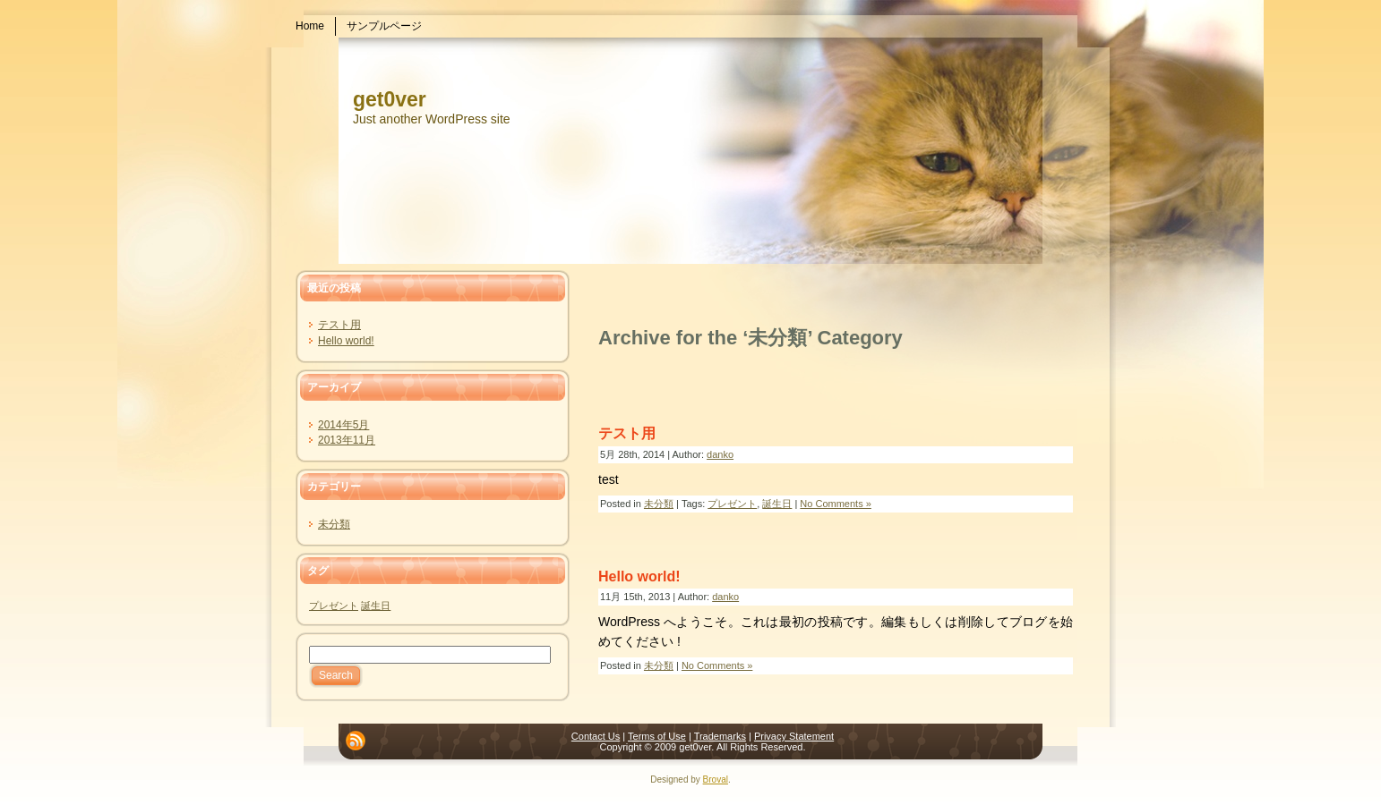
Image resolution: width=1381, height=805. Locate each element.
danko (720, 454)
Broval (715, 779)
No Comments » (835, 503)
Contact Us (595, 736)
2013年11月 (346, 440)
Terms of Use (657, 736)
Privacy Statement (794, 736)
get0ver (389, 99)
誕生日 (375, 605)
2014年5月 (343, 425)
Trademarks (720, 736)
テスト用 (339, 324)
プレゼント (333, 605)
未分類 (334, 524)
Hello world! (346, 341)
